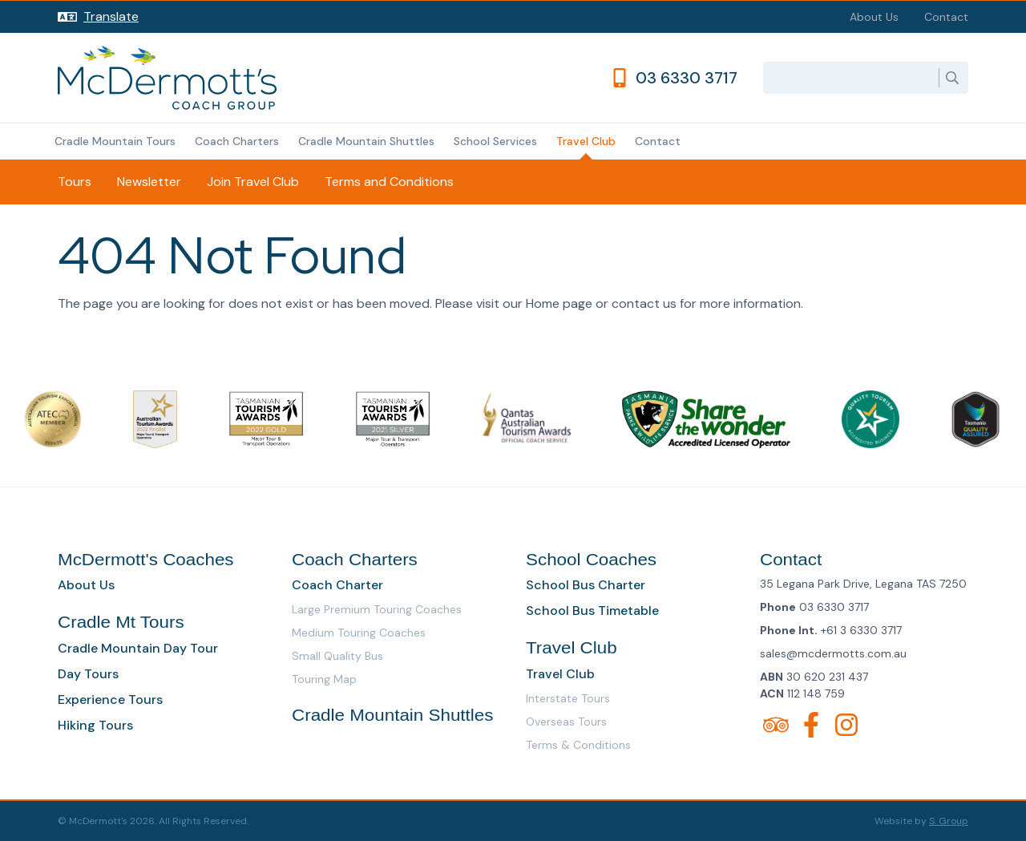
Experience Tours (110, 699)
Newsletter (149, 181)
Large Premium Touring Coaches (377, 609)
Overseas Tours (566, 721)
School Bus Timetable (592, 610)
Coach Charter (337, 584)
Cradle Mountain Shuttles (366, 141)
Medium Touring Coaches (359, 632)
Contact (946, 17)
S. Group (948, 821)
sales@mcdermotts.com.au (833, 653)
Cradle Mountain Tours (115, 141)
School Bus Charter (585, 584)
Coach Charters (237, 141)
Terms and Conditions (389, 181)
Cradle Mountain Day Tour (138, 648)
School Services (495, 141)
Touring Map (324, 679)
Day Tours (88, 673)
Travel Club (586, 141)
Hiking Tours (95, 725)
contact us (644, 303)
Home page (559, 303)
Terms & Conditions (578, 745)
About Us (874, 17)
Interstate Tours (568, 698)
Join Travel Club (253, 181)
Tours (74, 181)
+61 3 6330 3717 (861, 630)
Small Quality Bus (337, 656)
